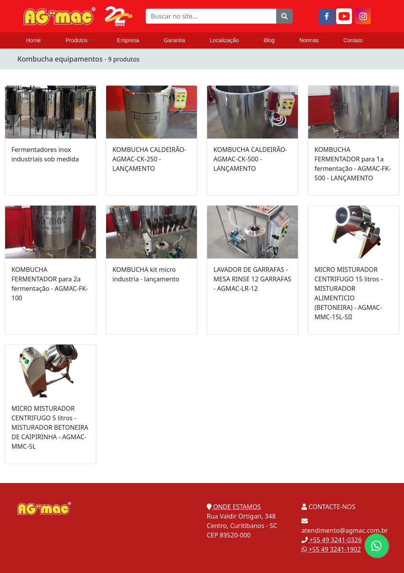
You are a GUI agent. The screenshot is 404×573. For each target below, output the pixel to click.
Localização (224, 40)
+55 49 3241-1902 (331, 549)
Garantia (174, 40)
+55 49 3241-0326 (331, 540)
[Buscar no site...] (211, 16)
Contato (353, 40)
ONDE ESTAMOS (234, 506)
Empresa (128, 40)
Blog (269, 40)
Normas (309, 40)
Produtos (78, 40)
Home (33, 40)
